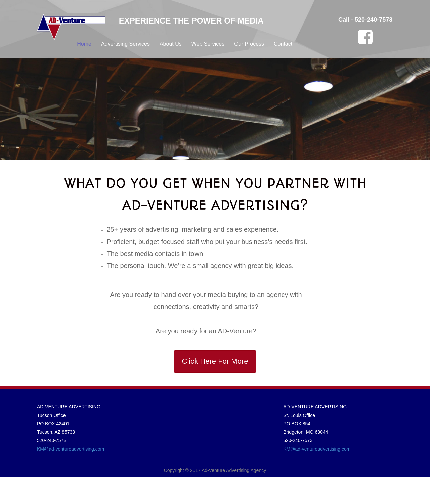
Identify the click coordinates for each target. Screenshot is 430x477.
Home (84, 44)
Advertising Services (125, 44)
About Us (171, 44)
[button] (215, 361)
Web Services (207, 44)
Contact (283, 44)
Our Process (249, 44)
